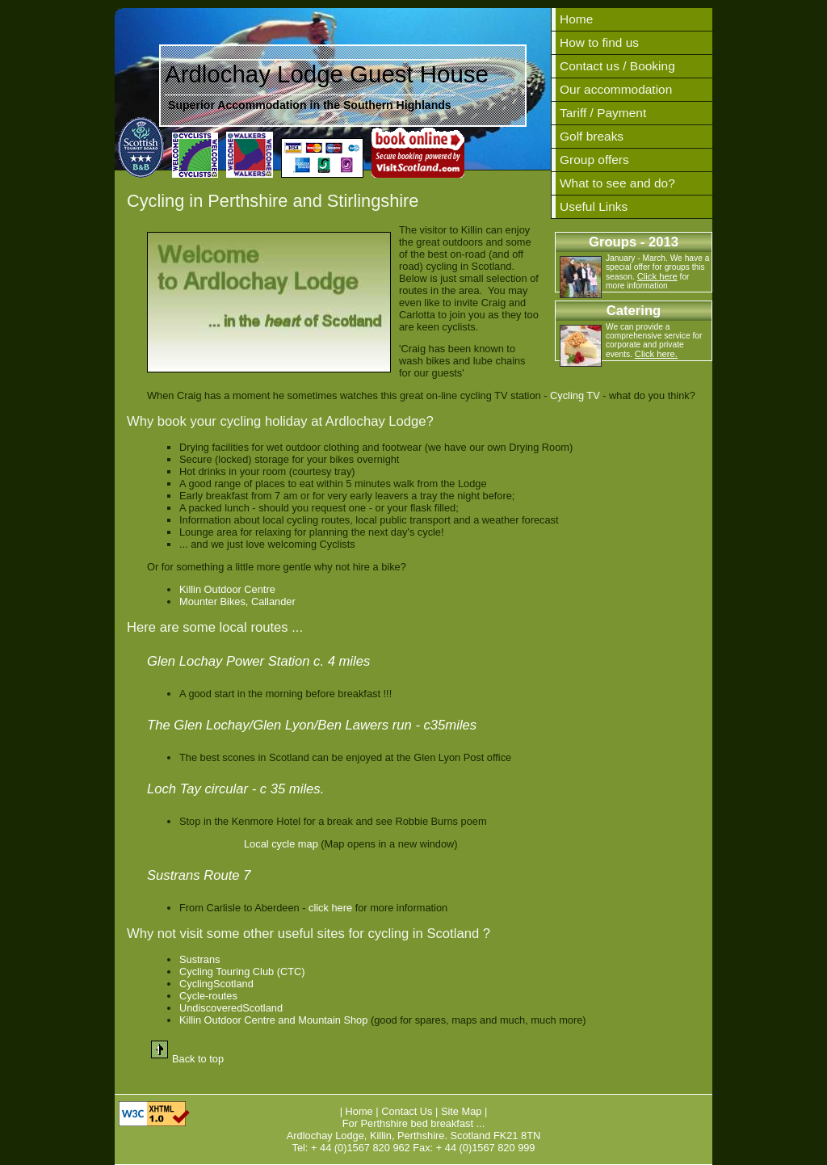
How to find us (599, 42)
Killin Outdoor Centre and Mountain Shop (273, 1020)
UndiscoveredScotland (231, 1008)
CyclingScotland (216, 984)
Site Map (463, 1111)
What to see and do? (617, 183)
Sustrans (199, 959)
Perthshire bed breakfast (417, 1123)
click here (330, 908)
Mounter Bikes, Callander (237, 601)
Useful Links (594, 206)
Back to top (198, 1059)
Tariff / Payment (603, 113)
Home (576, 19)
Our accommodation (616, 89)
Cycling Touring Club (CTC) (242, 971)
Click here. (656, 354)
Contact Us (406, 1111)
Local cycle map (281, 844)
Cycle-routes (208, 996)
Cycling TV (575, 395)
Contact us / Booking (617, 66)
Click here (657, 276)
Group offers (594, 159)
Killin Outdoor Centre (227, 589)
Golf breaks (591, 136)
